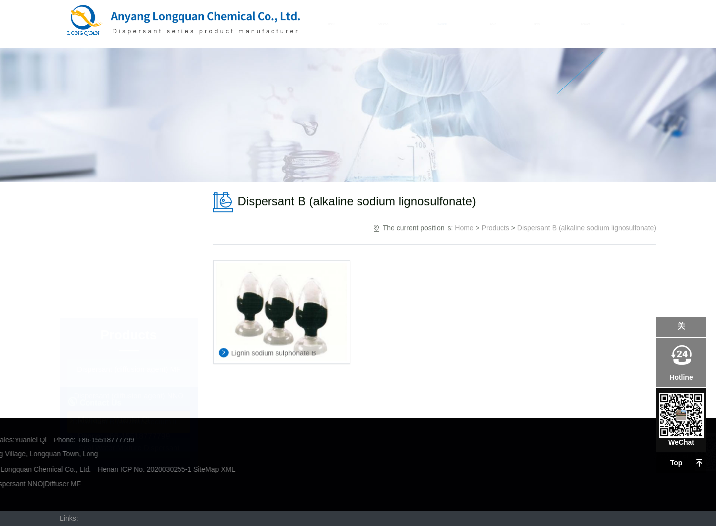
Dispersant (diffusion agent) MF (128, 223)
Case (493, 24)
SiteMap (44, 469)
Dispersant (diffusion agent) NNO (128, 249)
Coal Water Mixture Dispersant (128, 301)
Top (676, 463)
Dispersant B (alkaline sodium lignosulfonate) (131, 275)
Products (442, 24)
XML (66, 469)
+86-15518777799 (137, 374)
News (536, 24)
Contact (583, 24)
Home (334, 24)
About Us (385, 24)
